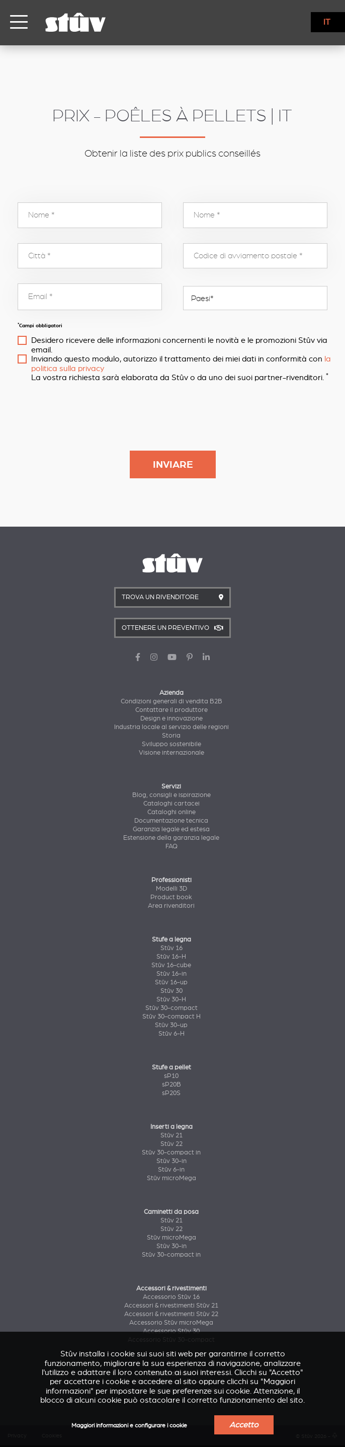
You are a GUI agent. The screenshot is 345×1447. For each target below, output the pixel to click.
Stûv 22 (171, 1143)
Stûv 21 (171, 1135)
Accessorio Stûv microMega (171, 1322)
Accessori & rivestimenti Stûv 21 (171, 1305)
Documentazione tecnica (171, 820)
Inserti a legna (171, 1126)
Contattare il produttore (171, 709)
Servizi (171, 786)
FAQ (171, 846)
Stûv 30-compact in (171, 1152)
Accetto (243, 1424)
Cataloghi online (171, 812)
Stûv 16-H (171, 956)
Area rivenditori (171, 905)
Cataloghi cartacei (171, 803)
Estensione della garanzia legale (171, 837)
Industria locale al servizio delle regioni (171, 727)
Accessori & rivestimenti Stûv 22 (171, 1314)
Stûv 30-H (171, 999)
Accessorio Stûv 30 (171, 1331)
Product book (171, 897)
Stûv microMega (171, 1178)
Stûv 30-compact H (171, 1016)
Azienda (171, 692)
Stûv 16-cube (171, 965)
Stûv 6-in (171, 1169)
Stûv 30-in (171, 1161)
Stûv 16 (171, 948)
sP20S (171, 1093)
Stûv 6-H (171, 1033)
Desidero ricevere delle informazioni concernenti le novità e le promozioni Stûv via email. (179, 345)
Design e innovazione (171, 718)
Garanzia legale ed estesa (171, 829)
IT (326, 22)
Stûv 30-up (171, 1025)
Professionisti (171, 880)
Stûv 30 (171, 990)
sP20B (171, 1084)
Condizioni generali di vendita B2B (171, 701)
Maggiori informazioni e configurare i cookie (129, 1425)
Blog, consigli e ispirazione (171, 795)
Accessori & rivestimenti (171, 1288)
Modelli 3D (171, 888)
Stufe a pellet (171, 1067)
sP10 (171, 1075)
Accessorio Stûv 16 (171, 1296)
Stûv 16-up (171, 982)
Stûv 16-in (171, 973)
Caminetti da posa (171, 1211)
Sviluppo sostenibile (171, 744)
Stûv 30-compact (171, 1007)
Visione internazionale (171, 752)
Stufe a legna (171, 939)
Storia (171, 735)
